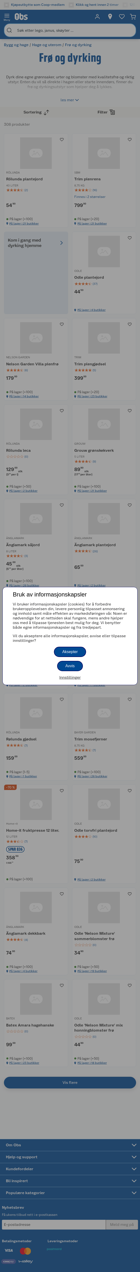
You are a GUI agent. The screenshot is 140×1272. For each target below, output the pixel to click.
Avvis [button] (70, 666)
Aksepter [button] (70, 652)
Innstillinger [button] (70, 677)
